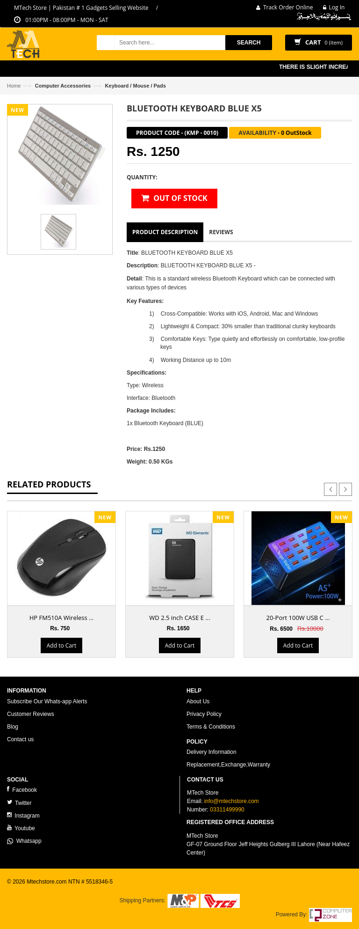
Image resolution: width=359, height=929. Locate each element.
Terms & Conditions (211, 726)
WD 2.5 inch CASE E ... (179, 617)
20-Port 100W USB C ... (298, 617)
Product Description (165, 232)
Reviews (221, 232)
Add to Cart (61, 645)
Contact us (20, 739)
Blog (12, 726)
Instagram (23, 815)
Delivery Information (212, 752)
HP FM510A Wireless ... (61, 617)
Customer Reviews (30, 714)
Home (14, 85)
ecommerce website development (49, 889)
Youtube (21, 828)
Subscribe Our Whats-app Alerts (47, 701)
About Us (198, 701)
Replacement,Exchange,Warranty (228, 764)
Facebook (22, 789)
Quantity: (142, 177)
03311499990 (227, 809)
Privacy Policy (204, 714)
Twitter (19, 802)
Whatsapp (24, 841)
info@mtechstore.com (231, 801)
